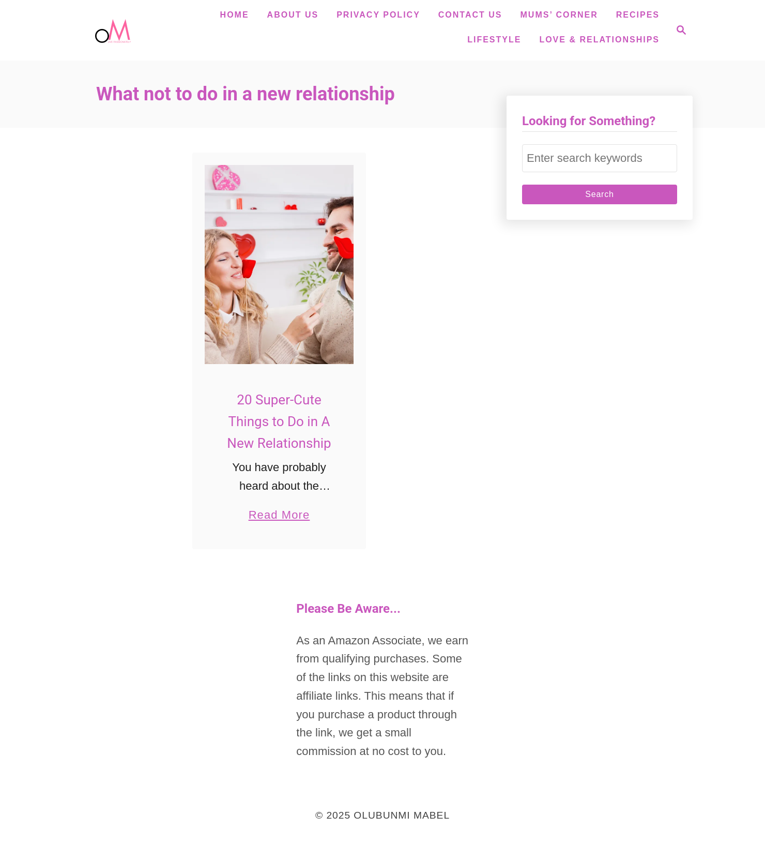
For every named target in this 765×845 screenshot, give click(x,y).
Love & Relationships (599, 39)
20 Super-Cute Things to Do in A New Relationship (279, 421)
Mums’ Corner (559, 14)
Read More (279, 514)
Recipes (638, 14)
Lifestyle (494, 39)
